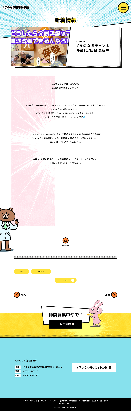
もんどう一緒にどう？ (99, 400)
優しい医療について (38, 400)
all (21, 271)
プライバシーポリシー (65, 404)
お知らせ (41, 271)
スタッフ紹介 (53, 400)
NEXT (107, 295)
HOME (26, 400)
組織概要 (86, 400)
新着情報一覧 (75, 400)
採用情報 (65, 324)
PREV (23, 295)
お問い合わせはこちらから (91, 367)
